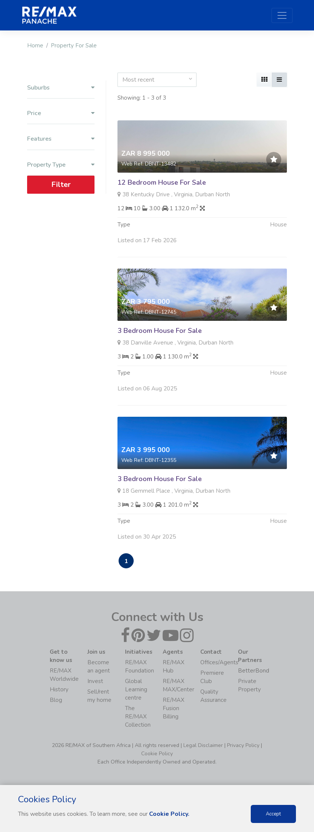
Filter (61, 184)
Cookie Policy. (169, 814)
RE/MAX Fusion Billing (173, 708)
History (59, 689)
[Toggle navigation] (282, 15)
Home (35, 45)
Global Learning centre (136, 689)
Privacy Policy (243, 745)
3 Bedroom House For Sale (159, 338)
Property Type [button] (61, 165)
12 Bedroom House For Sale (161, 182)
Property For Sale (74, 45)
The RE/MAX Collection (138, 716)
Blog (56, 700)
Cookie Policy (157, 753)
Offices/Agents (219, 662)
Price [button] (61, 113)
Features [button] (61, 139)
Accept (273, 814)
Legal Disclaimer (203, 745)
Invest (95, 681)
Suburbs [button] (61, 87)
